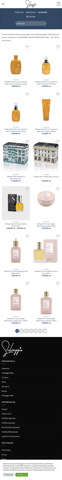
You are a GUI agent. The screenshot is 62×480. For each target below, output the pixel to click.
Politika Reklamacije (10, 432)
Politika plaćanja (8, 423)
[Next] (45, 331)
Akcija (4, 391)
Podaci (4, 409)
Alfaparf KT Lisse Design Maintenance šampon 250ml (46, 320)
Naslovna (5, 368)
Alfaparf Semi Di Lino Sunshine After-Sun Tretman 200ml (46, 130)
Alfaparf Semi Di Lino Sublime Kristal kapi (16, 225)
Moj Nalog (6, 450)
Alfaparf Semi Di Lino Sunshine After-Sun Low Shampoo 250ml (15, 83)
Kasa (4, 459)
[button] (3, 4)
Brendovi (31, 12)
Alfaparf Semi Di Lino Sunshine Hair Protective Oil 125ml (46, 83)
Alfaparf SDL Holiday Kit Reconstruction (16, 178)
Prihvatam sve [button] (22, 475)
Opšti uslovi (6, 413)
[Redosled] (31, 23)
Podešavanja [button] (8, 475)
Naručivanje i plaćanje (10, 427)
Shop (4, 382)
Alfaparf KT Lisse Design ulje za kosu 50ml (46, 272)
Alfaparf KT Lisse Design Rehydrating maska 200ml (46, 225)
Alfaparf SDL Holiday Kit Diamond (46, 177)
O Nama (5, 377)
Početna (19, 12)
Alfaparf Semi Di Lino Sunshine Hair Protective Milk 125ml (16, 130)
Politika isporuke (8, 418)
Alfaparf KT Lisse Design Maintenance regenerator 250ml (16, 320)
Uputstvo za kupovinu (11, 436)
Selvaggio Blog (7, 373)
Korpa (4, 454)
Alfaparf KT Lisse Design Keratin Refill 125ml (16, 272)
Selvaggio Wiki (7, 395)
